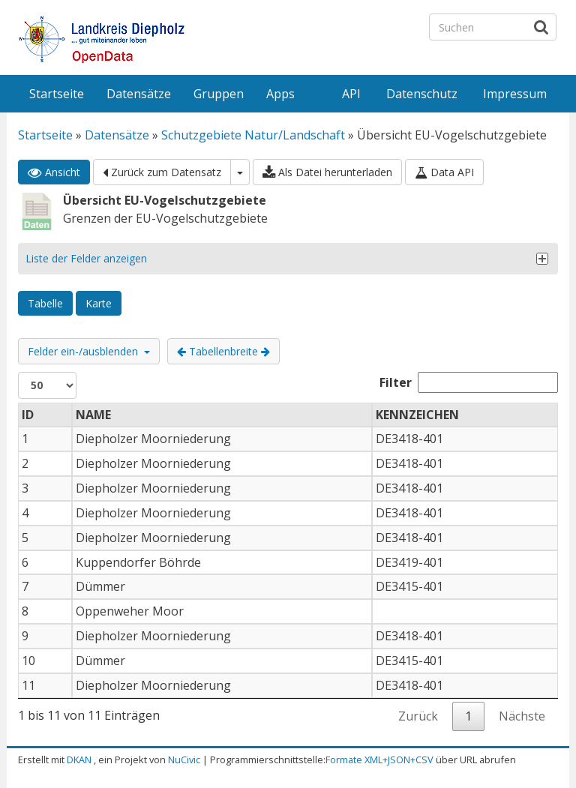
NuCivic (184, 759)
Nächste (522, 716)
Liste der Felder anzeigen (86, 258)
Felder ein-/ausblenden (89, 351)
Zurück (418, 716)
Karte (99, 303)
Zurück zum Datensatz (162, 172)
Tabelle (45, 303)
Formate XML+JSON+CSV (380, 759)
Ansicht (54, 172)
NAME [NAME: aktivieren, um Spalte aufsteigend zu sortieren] (93, 414)
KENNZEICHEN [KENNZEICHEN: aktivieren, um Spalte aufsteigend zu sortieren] (417, 414)
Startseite (56, 93)
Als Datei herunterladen (327, 172)
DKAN (79, 759)
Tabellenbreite (223, 351)
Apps (280, 93)
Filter (469, 382)
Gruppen (219, 93)
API (351, 93)
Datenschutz (422, 93)
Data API (444, 172)
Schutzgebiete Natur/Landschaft (253, 135)
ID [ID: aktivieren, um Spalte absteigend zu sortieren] (28, 414)
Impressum (515, 93)
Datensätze (138, 93)
